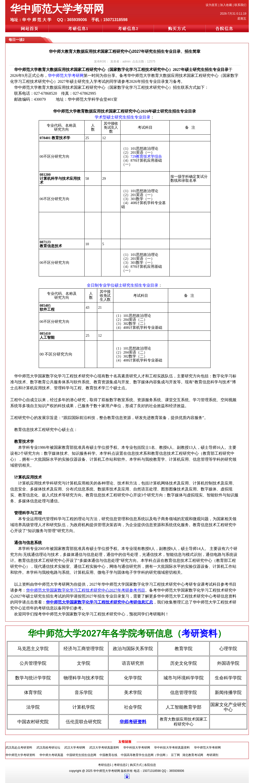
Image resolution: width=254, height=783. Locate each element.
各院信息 (150, 765)
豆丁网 (176, 755)
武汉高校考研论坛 (48, 747)
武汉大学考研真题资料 (104, 747)
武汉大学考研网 (74, 747)
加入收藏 (226, 5)
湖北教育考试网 (193, 755)
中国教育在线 (108, 755)
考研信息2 (120, 765)
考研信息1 (105, 765)
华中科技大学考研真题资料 (172, 747)
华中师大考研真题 (51, 755)
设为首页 (212, 5)
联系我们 (240, 5)
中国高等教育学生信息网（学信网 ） (145, 755)
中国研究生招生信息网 (81, 755)
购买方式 (136, 765)
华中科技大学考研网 (136, 747)
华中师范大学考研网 (207, 747)
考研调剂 (212, 755)
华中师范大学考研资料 (20, 755)
